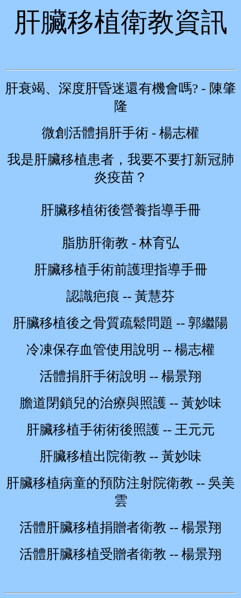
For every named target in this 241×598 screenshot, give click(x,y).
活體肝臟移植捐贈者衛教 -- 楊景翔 (120, 527)
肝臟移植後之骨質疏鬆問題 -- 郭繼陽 (121, 323)
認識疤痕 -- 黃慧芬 (120, 296)
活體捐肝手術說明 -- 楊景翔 (121, 376)
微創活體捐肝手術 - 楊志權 (121, 133)
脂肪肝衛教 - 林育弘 (121, 243)
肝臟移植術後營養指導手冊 (121, 210)
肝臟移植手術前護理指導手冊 (121, 269)
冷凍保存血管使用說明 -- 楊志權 (120, 349)
